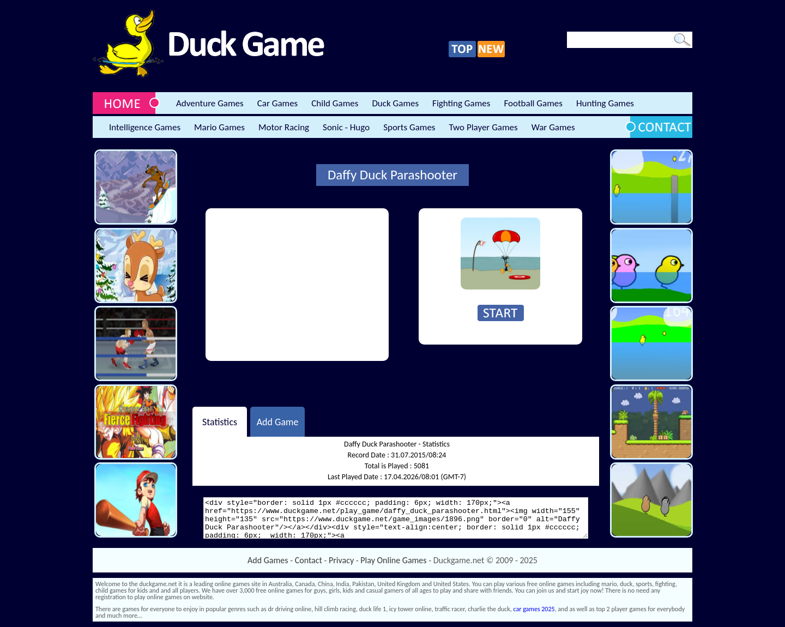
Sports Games (409, 127)
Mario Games (219, 127)
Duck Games (395, 103)
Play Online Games (393, 560)
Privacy (341, 560)
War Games (553, 127)
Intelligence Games (144, 127)
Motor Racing (283, 127)
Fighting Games (461, 103)
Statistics (219, 421)
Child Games (334, 103)
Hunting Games (605, 103)
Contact (308, 560)
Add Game (278, 421)
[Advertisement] (297, 284)
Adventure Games (210, 103)
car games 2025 (534, 609)
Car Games (277, 103)
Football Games (533, 103)
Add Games (267, 560)
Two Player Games (483, 127)
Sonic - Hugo (346, 127)
